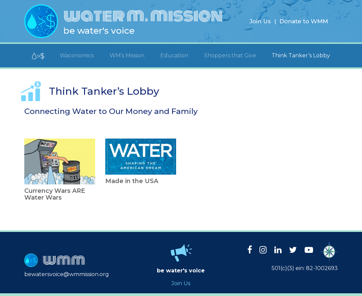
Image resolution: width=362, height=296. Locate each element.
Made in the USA (131, 181)
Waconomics (77, 55)
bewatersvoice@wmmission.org (66, 274)
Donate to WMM (303, 21)
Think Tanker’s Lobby (301, 55)
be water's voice (99, 30)
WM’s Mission (127, 55)
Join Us (260, 21)
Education (174, 55)
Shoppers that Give (230, 55)
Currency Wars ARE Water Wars (54, 194)
